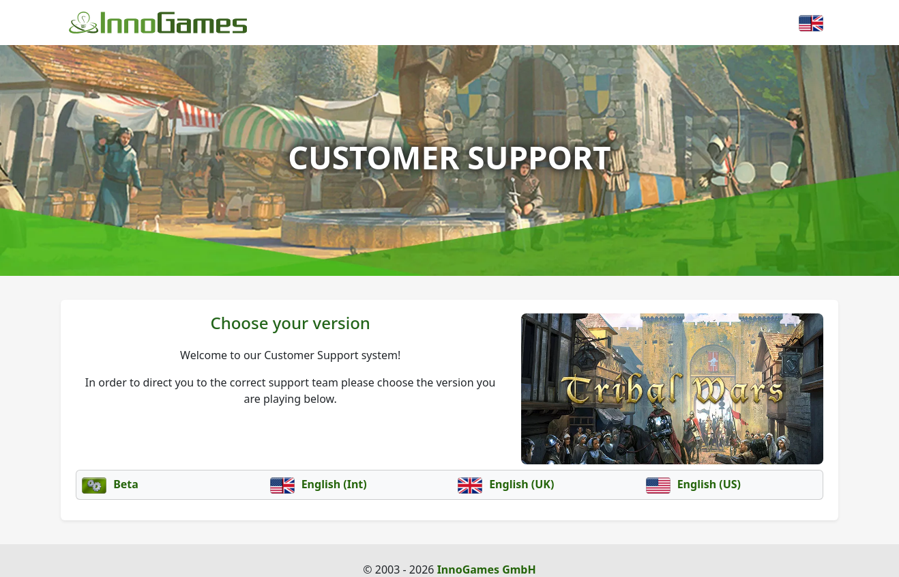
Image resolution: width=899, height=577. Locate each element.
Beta (110, 484)
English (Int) (318, 484)
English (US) (693, 484)
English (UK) (506, 484)
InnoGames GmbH (486, 569)
